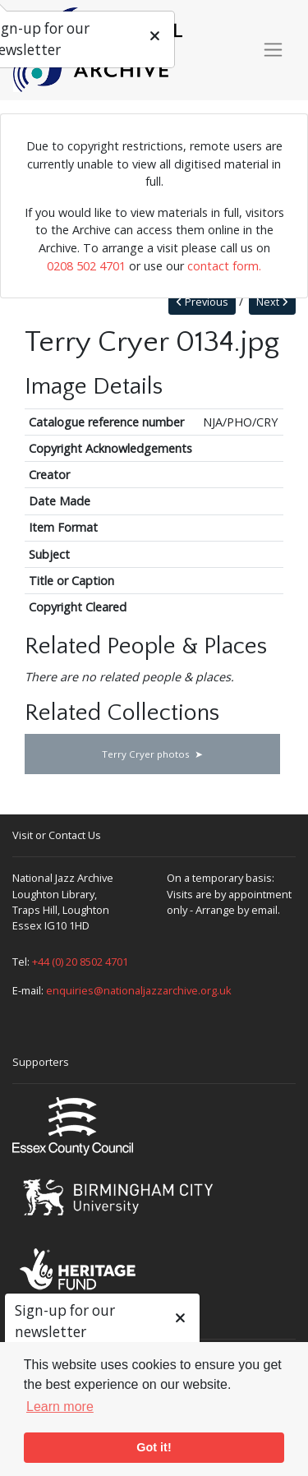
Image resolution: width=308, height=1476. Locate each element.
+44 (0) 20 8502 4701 (80, 961)
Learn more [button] (60, 1407)
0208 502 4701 (86, 266)
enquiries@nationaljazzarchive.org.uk (139, 990)
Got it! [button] (153, 1447)
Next (272, 302)
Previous (202, 302)
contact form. (224, 266)
